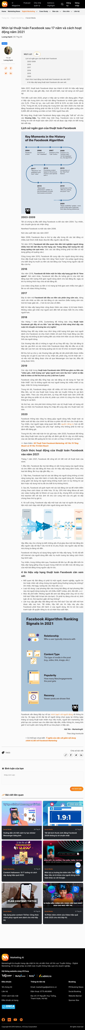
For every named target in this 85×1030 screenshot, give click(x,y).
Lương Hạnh (7, 37)
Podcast (27, 3)
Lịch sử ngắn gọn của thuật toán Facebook (41, 59)
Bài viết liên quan (13, 795)
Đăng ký (68, 4)
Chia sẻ (4, 43)
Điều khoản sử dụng (10, 1000)
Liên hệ (76, 11)
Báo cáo (56, 11)
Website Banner (75, 996)
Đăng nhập (77, 4)
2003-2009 (31, 61)
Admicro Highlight (51, 4)
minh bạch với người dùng (62, 714)
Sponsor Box (74, 1000)
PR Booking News (76, 987)
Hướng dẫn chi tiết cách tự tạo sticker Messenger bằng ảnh (19, 834)
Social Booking (75, 991)
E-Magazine (16, 4)
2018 (29, 70)
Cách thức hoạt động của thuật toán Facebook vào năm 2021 (48, 79)
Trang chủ (5, 18)
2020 (29, 76)
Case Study (45, 11)
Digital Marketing (30, 11)
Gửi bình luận (77, 789)
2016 (29, 64)
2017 (29, 67)
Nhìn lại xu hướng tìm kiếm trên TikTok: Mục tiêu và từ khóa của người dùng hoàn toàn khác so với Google (62, 875)
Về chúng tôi (7, 987)
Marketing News (14, 11)
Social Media (31, 18)
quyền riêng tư (67, 424)
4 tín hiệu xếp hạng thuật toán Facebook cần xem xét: (47, 82)
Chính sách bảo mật (10, 996)
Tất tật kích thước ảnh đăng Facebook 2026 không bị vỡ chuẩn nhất (61, 834)
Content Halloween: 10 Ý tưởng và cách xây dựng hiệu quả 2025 (20, 873)
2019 (29, 73)
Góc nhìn (67, 11)
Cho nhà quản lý (37, 4)
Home (4, 11)
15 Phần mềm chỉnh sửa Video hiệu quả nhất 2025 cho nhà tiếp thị (61, 916)
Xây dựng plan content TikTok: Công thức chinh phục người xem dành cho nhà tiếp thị (21, 917)
